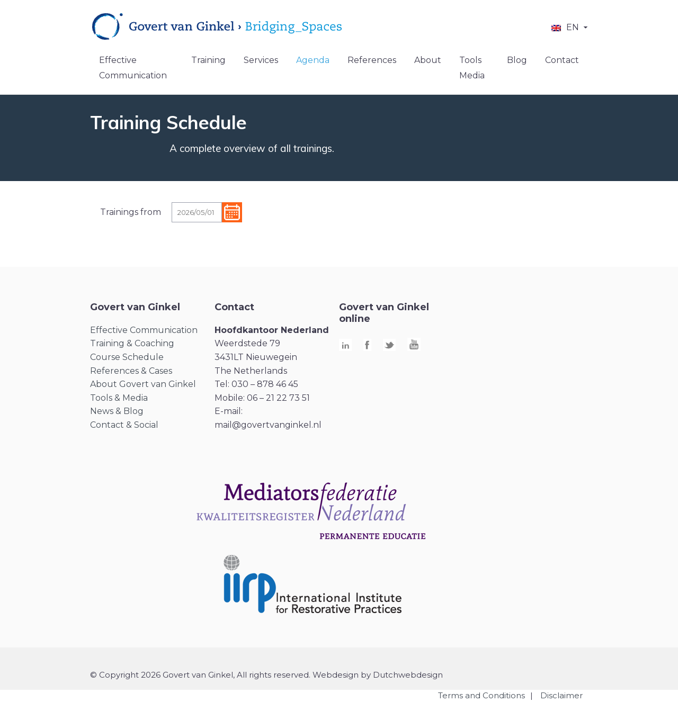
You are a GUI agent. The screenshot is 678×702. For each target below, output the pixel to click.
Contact (562, 60)
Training (208, 60)
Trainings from (130, 212)
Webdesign (336, 675)
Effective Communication (133, 67)
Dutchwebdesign (408, 675)
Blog (517, 60)
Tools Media (472, 67)
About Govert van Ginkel (143, 384)
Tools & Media (119, 398)
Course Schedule (127, 357)
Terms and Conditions (481, 695)
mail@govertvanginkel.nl (268, 425)
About (427, 60)
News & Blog (117, 411)
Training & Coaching (132, 343)
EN (572, 27)
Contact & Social (124, 425)
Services (261, 60)
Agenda (312, 60)
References (371, 60)
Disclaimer (561, 695)
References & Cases (131, 371)
